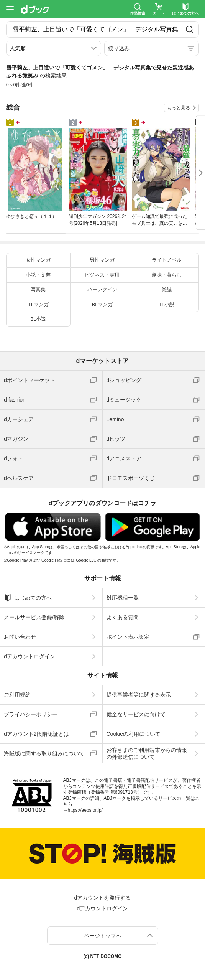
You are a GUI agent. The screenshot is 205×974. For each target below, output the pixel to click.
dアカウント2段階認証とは (36, 734)
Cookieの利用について (134, 734)
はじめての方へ (28, 598)
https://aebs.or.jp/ (85, 810)
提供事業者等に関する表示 (139, 695)
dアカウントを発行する (102, 898)
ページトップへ (102, 936)
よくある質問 (123, 617)
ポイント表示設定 (128, 637)
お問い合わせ (20, 637)
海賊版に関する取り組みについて (44, 753)
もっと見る (178, 107)
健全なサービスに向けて (136, 714)
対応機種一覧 (123, 598)
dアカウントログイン (29, 656)
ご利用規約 (17, 695)
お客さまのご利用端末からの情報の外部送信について (147, 753)
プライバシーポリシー (30, 714)
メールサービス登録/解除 (34, 617)
